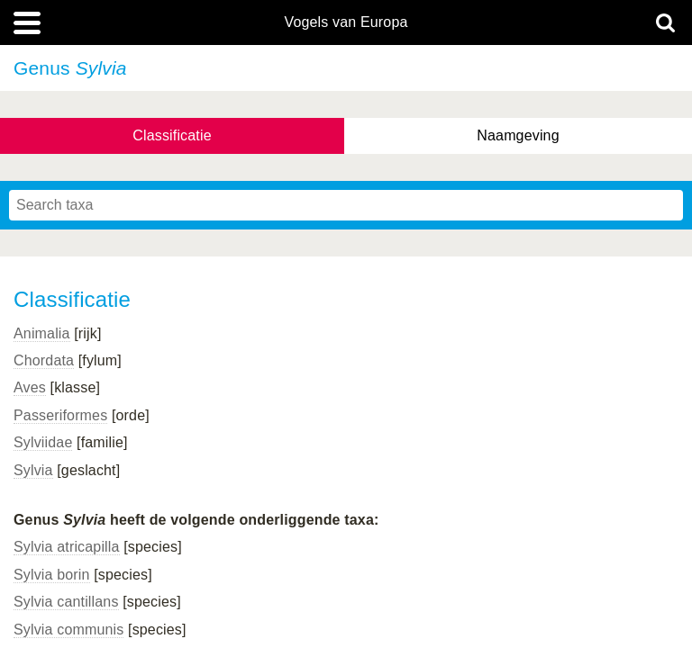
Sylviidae (43, 442)
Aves (30, 387)
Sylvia (33, 470)
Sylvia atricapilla (67, 546)
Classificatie (171, 135)
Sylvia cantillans (66, 601)
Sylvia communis (68, 629)
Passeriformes (60, 415)
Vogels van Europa (345, 22)
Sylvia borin (52, 574)
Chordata (44, 360)
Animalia (42, 333)
